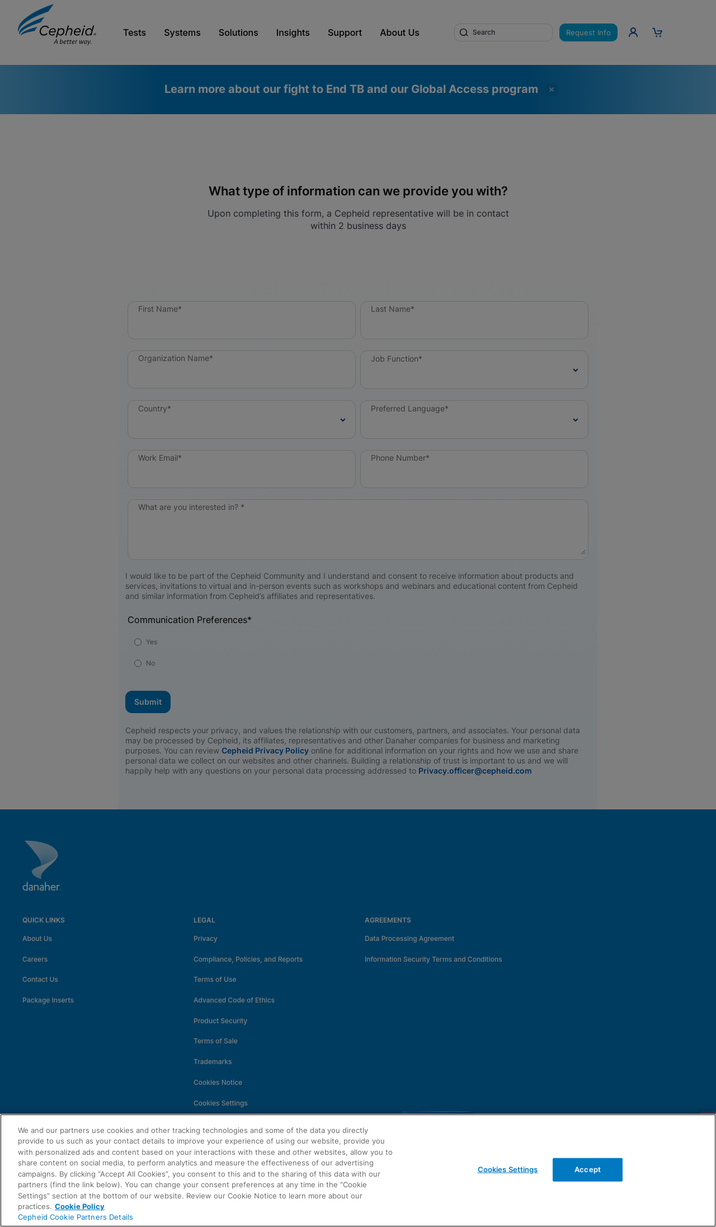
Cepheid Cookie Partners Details (75, 1216)
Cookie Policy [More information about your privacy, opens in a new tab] (80, 1206)
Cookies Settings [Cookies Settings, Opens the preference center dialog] (508, 1169)
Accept (587, 1169)
